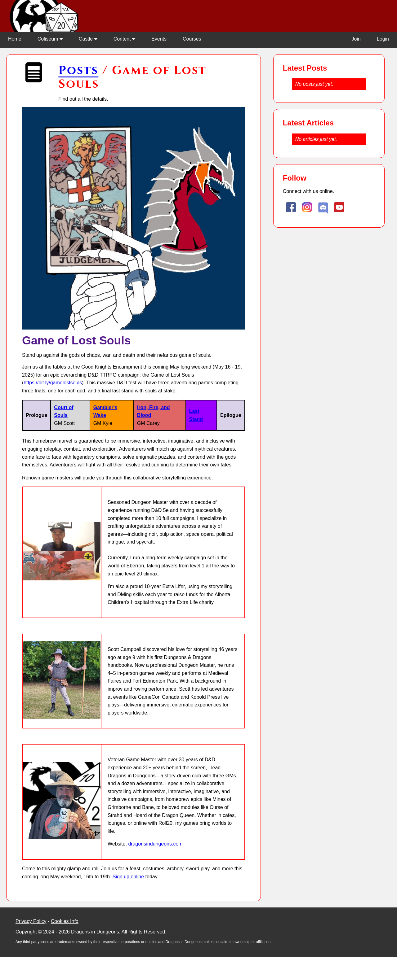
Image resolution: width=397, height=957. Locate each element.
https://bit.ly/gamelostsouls (53, 382)
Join (355, 39)
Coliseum (50, 39)
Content (124, 39)
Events (159, 39)
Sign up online (128, 876)
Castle (88, 39)
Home (14, 39)
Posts (78, 70)
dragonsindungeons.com (155, 843)
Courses (192, 39)
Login (383, 39)
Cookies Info (64, 921)
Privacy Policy (31, 921)
